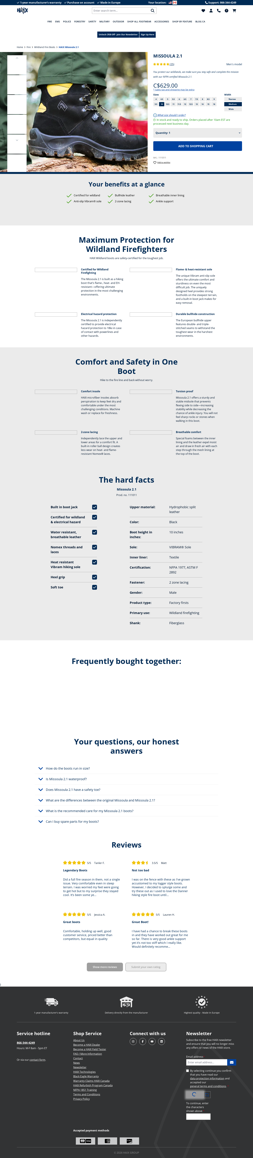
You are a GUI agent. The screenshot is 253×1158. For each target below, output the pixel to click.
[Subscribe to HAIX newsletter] (231, 1062)
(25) (163, 64)
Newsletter (79, 1067)
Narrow (232, 99)
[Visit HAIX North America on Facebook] (142, 1041)
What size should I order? (169, 115)
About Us (79, 1040)
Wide (231, 109)
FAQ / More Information (87, 1054)
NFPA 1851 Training (85, 1090)
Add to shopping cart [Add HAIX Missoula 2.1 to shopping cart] (195, 146)
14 (202, 104)
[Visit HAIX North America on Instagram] (133, 1041)
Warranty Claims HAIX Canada (91, 1081)
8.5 (208, 99)
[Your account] (211, 10)
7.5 (196, 99)
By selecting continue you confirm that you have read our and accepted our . (210, 1078)
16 (214, 104)
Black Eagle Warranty (86, 1076)
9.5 (156, 104)
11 (173, 104)
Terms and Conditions (86, 1094)
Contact (78, 1058)
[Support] (219, 10)
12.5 (190, 104)
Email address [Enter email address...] (195, 1056)
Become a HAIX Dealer (86, 1045)
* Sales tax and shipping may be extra (173, 89)
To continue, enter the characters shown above (197, 1107)
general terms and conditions (208, 1086)
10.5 (167, 104)
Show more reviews (105, 967)
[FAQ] (226, 10)
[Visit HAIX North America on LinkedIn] (161, 1041)
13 (197, 104)
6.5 (185, 99)
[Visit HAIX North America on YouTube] (152, 1041)
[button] (17, 57)
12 (185, 104)
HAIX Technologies (84, 1072)
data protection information (207, 1078)
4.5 (162, 99)
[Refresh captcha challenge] (207, 1094)
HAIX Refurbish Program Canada (93, 1085)
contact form (37, 1060)
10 (162, 104)
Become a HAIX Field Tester (89, 1049)
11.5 (179, 104)
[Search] (153, 10)
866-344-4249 (26, 1043)
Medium (233, 104)
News (76, 1063)
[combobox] (120, 10)
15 (208, 104)
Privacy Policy (81, 1099)
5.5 (173, 99)
